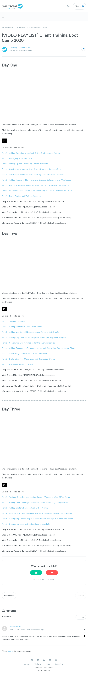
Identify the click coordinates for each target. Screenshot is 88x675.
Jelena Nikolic (15, 626)
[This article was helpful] (36, 572)
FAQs (48, 664)
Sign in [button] (78, 6)
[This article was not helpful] (52, 572)
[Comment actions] (84, 636)
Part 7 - (35, 185)
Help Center (9, 27)
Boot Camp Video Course (38, 27)
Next (80, 595)
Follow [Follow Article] (83, 48)
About (26, 664)
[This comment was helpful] (84, 626)
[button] (68, 6)
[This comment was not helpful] (84, 632)
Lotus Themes (48, 667)
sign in (10, 651)
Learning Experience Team (20, 47)
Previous (10, 595)
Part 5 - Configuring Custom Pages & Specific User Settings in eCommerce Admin (37, 518)
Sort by (81, 617)
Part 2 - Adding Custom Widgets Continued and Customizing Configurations (35, 502)
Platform (37, 664)
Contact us (59, 664)
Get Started (21, 27)
